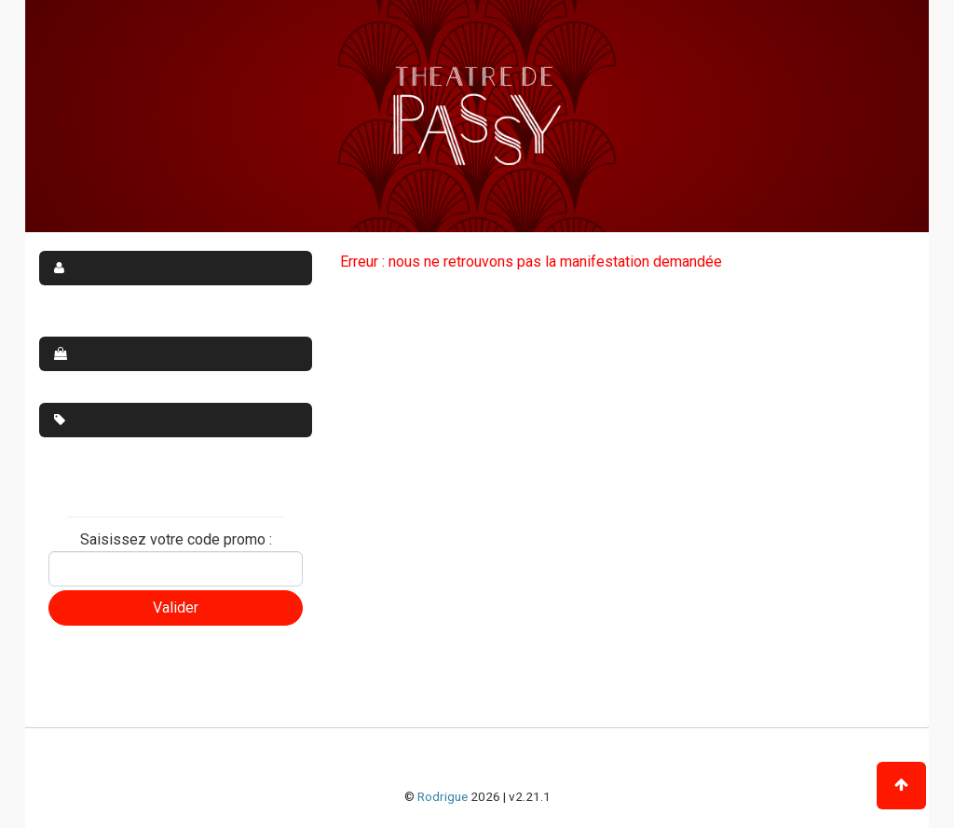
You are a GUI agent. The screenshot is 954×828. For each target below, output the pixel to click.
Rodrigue (442, 796)
